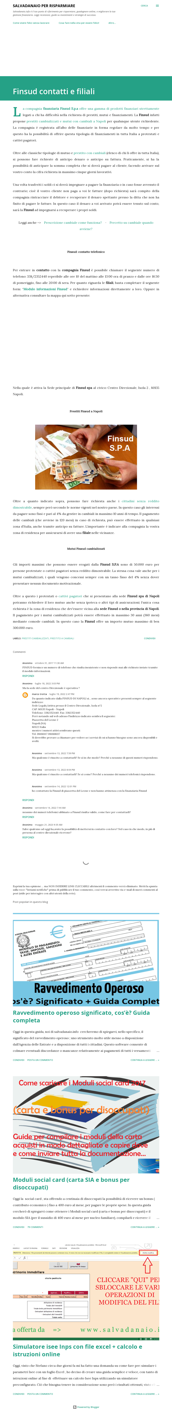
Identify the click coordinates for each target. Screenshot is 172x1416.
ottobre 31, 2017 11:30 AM (49, 663)
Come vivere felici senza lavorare (31, 22)
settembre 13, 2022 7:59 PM (60, 753)
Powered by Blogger (86, 1407)
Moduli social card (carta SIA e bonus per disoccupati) (71, 1183)
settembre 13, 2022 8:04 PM (60, 769)
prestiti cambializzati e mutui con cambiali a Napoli (66, 121)
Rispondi (28, 676)
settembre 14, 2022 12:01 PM (60, 786)
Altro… (112, 22)
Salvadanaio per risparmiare (44, 5)
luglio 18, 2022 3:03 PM (47, 683)
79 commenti (35, 1227)
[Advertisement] (86, 49)
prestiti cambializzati (35, 638)
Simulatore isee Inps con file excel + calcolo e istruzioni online (77, 1350)
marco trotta (39, 694)
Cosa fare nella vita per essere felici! (79, 22)
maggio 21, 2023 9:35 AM (48, 824)
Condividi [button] (149, 638)
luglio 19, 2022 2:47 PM (61, 694)
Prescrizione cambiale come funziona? (73, 223)
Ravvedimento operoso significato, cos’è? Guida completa (81, 1016)
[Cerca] (144, 6)
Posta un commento (40, 1059)
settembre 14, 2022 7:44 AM (50, 807)
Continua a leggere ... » (145, 1059)
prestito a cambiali (62, 638)
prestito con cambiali (90, 153)
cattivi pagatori (70, 596)
